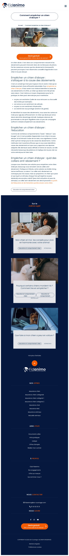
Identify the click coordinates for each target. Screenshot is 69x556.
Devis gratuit (33, 57)
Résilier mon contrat (34, 448)
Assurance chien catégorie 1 (34, 398)
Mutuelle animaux (34, 415)
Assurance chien (34, 391)
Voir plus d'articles (34, 356)
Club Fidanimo (34, 467)
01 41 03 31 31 (34, 507)
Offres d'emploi (34, 444)
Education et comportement (45, 295)
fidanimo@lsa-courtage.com (34, 503)
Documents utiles (34, 434)
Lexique (34, 441)
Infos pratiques (35, 438)
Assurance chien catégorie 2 (34, 402)
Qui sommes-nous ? (34, 477)
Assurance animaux (34, 412)
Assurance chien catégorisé (34, 395)
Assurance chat (34, 405)
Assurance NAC (34, 409)
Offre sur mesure (34, 473)
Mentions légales (34, 544)
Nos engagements (34, 470)
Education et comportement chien (23, 190)
